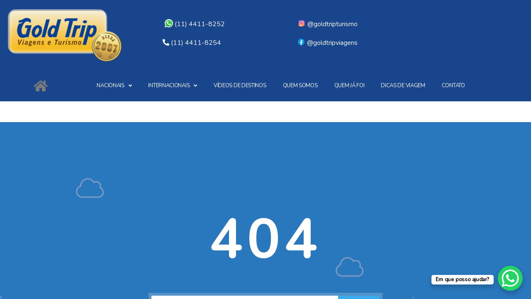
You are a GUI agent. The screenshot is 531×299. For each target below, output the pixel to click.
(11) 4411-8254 (196, 42)
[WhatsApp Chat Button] (510, 278)
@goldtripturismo (327, 24)
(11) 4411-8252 (195, 24)
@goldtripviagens (327, 42)
